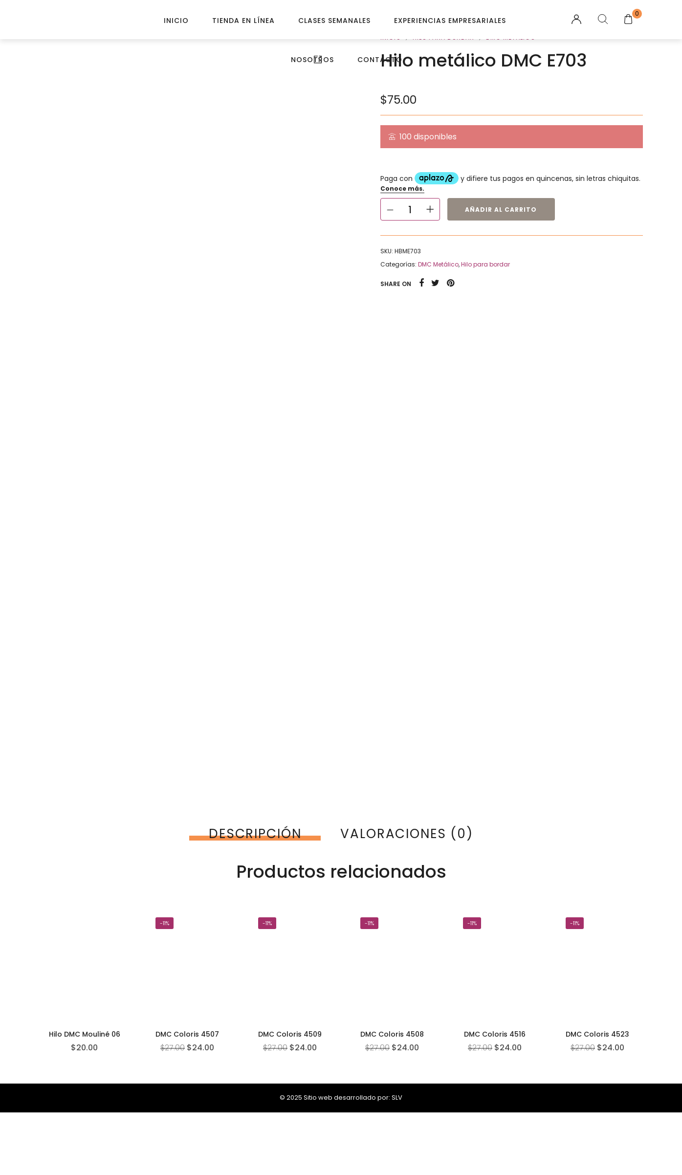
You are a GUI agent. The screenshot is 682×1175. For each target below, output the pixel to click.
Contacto (379, 60)
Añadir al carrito (501, 209)
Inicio (176, 20)
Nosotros (312, 60)
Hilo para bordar (485, 264)
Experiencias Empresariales (450, 20)
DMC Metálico (438, 264)
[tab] (255, 833)
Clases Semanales (334, 20)
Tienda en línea (243, 20)
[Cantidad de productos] (410, 209)
